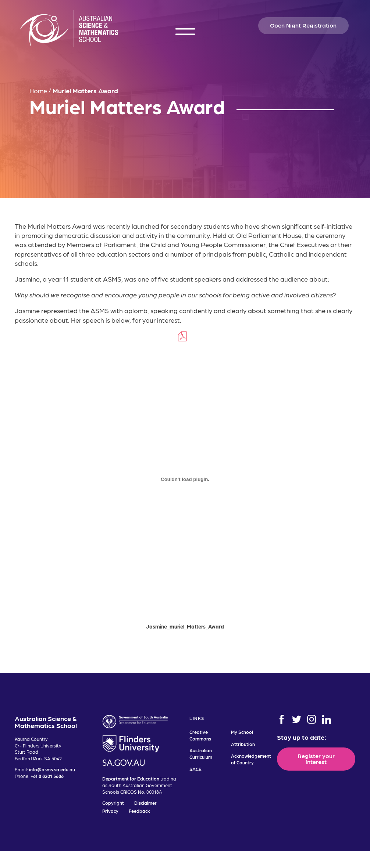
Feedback (139, 811)
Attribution (243, 744)
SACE (195, 769)
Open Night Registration (303, 25)
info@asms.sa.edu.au (52, 769)
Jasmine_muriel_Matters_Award (185, 628)
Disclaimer (145, 802)
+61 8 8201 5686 (47, 776)
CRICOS (128, 791)
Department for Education (130, 778)
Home (38, 90)
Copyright (113, 802)
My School (242, 732)
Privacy (110, 811)
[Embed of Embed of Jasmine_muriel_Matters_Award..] (185, 481)
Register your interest (316, 758)
